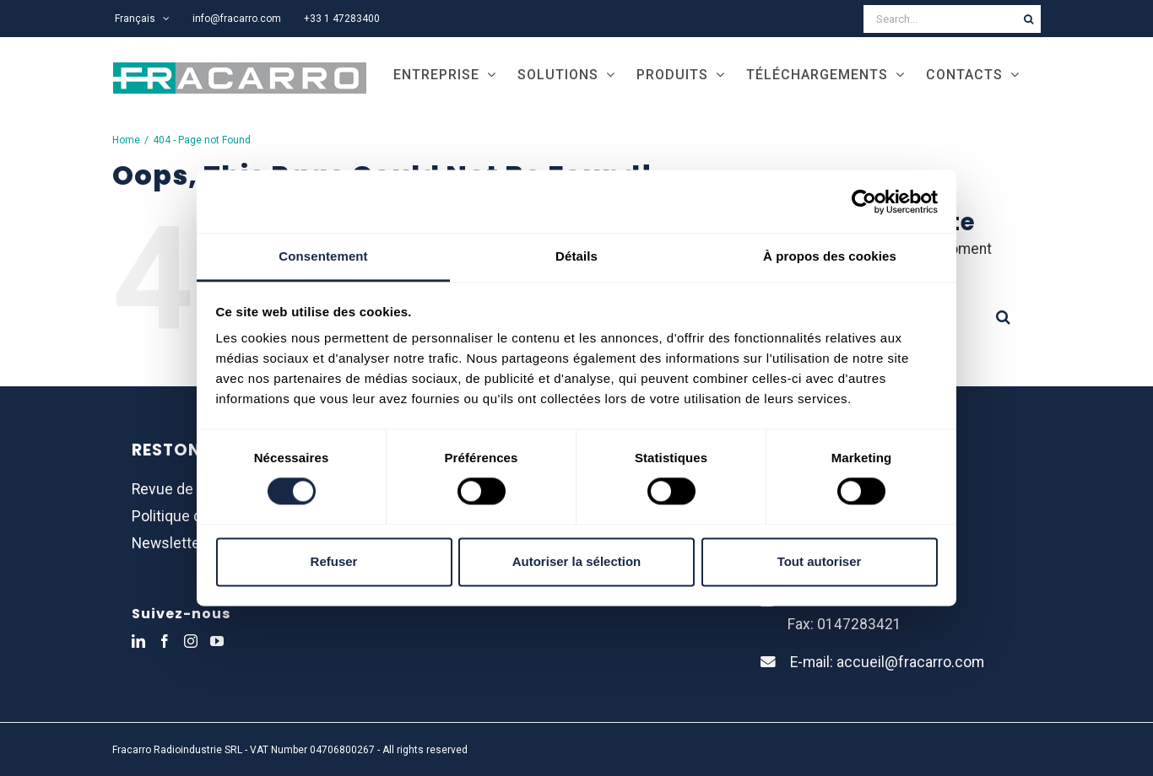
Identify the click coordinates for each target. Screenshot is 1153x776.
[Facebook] (164, 641)
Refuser (334, 561)
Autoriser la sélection (576, 561)
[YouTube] (217, 641)
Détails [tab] (576, 256)
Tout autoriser (819, 561)
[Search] (1028, 19)
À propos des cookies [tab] (829, 256)
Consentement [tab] (323, 256)
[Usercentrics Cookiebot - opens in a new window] (864, 201)
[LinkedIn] (138, 641)
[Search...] (939, 19)
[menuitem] (142, 18)
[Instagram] (191, 641)
